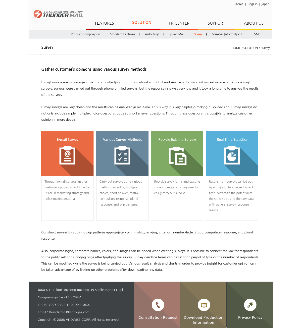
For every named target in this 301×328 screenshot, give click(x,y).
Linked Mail (176, 34)
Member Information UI (228, 34)
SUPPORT (216, 23)
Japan (265, 4)
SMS (257, 34)
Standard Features (122, 34)
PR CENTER (179, 23)
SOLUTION (141, 22)
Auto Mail (151, 34)
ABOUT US (253, 23)
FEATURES (104, 23)
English (253, 4)
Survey (198, 34)
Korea (239, 4)
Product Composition (85, 34)
